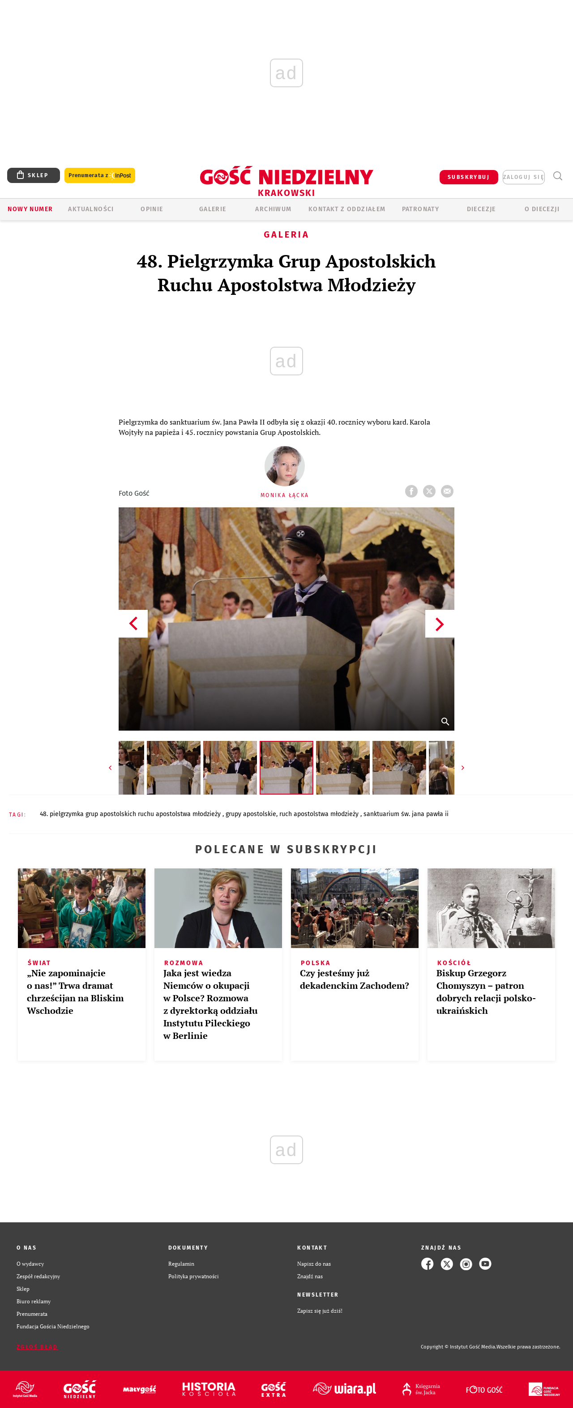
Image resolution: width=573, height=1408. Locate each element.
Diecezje (481, 209)
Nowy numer (30, 209)
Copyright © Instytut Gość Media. (458, 1347)
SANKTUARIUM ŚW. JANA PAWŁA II (406, 814)
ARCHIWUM (273, 209)
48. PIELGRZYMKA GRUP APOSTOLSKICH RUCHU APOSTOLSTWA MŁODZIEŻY (131, 814)
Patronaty (421, 209)
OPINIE (152, 209)
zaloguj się (523, 177)
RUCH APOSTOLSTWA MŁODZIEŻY (319, 814)
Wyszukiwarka (557, 176)
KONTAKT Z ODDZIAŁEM (347, 209)
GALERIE (213, 209)
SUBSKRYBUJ (469, 177)
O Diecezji (542, 209)
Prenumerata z (99, 175)
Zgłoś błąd (37, 1347)
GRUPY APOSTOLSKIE (251, 814)
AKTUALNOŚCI (91, 209)
